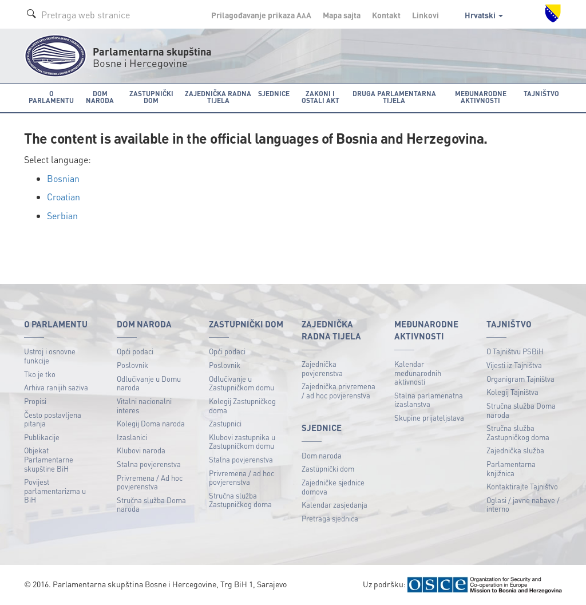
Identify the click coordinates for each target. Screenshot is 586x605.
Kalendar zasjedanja (334, 504)
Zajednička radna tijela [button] (218, 97)
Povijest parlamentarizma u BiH (55, 490)
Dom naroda (322, 455)
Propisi (35, 401)
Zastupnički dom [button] (151, 97)
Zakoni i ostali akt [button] (320, 97)
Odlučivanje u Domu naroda (149, 383)
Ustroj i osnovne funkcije (50, 355)
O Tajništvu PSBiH (515, 351)
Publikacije (42, 437)
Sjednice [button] (274, 93)
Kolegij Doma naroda (151, 423)
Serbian (62, 215)
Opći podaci (135, 351)
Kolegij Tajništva (512, 392)
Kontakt (386, 15)
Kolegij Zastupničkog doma (242, 405)
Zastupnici (225, 423)
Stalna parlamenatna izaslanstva (428, 399)
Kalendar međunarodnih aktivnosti (417, 372)
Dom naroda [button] (100, 97)
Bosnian (63, 178)
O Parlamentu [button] (51, 97)
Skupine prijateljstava (429, 417)
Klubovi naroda (141, 450)
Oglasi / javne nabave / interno (523, 504)
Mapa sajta (342, 15)
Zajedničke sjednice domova (333, 486)
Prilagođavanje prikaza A (261, 15)
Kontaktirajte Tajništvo (522, 486)
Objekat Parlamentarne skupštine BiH (48, 459)
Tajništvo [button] (541, 93)
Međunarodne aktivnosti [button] (480, 97)
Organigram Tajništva (520, 378)
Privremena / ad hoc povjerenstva (241, 477)
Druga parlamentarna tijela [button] (394, 97)
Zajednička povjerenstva (322, 368)
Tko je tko (40, 374)
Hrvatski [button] (484, 15)
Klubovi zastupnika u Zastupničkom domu (242, 441)
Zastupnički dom (328, 468)
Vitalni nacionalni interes (144, 405)
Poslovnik (132, 365)
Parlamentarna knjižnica (511, 468)
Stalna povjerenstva (149, 464)
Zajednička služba (515, 450)
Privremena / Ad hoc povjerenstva (150, 482)
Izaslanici (132, 437)
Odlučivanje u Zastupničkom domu (241, 383)
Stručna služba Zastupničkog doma (240, 500)
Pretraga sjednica (330, 518)
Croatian (63, 197)
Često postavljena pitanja (52, 419)
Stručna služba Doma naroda (151, 504)
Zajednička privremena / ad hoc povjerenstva (338, 390)
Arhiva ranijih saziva (56, 387)
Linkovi (425, 15)
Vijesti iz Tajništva (514, 365)
